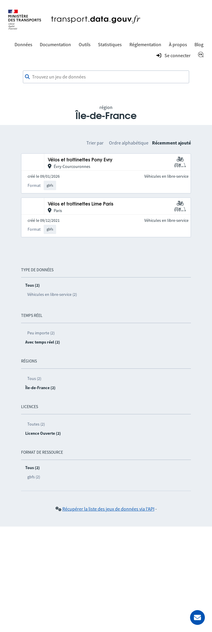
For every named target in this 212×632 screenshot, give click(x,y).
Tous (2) (34, 378)
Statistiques (110, 44)
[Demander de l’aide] (197, 617)
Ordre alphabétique (128, 143)
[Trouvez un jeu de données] (106, 77)
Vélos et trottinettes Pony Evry (80, 160)
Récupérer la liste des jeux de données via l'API (108, 509)
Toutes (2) (36, 424)
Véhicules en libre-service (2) (52, 294)
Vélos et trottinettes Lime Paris (80, 204)
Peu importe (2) (41, 333)
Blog (198, 44)
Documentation (55, 44)
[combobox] (106, 77)
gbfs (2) (33, 476)
